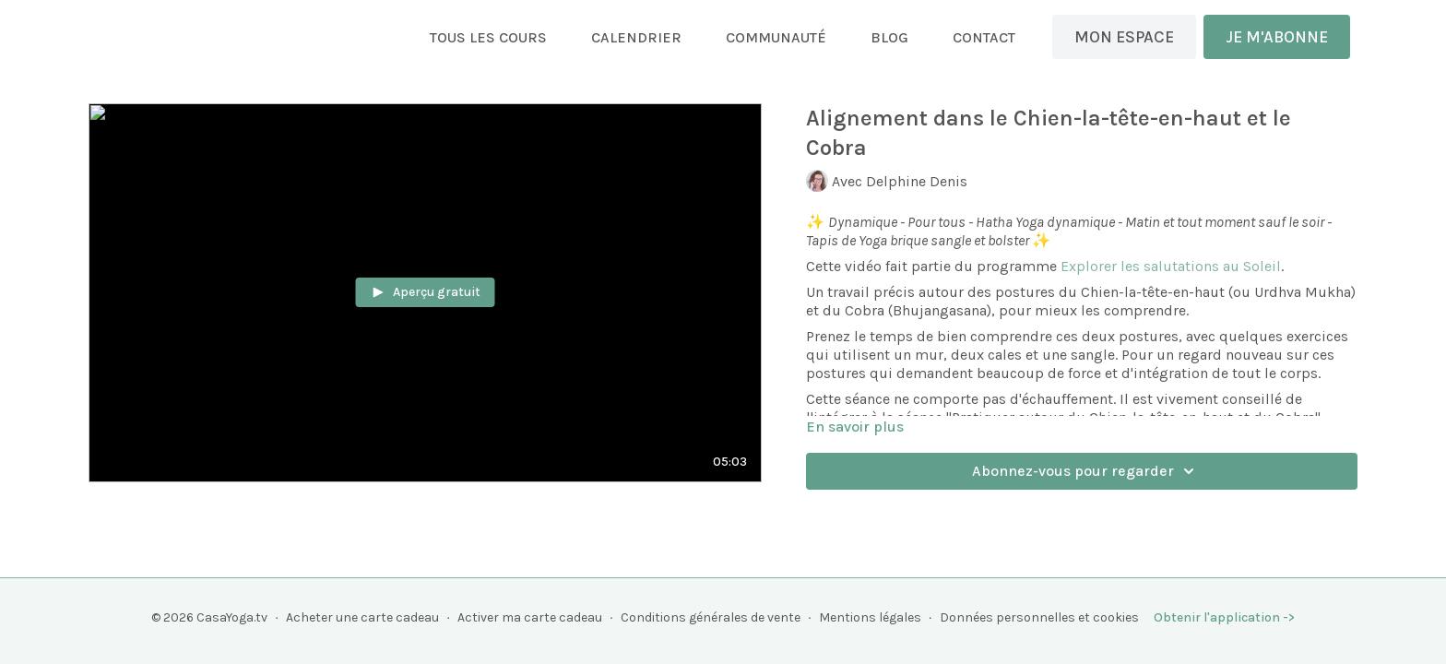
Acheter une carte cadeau (362, 617)
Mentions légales (870, 617)
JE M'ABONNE (1277, 37)
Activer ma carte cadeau (529, 617)
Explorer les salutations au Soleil (1171, 266)
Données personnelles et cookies (1039, 617)
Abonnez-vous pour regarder (1086, 471)
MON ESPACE (1124, 37)
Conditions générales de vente (710, 617)
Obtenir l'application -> (1224, 617)
